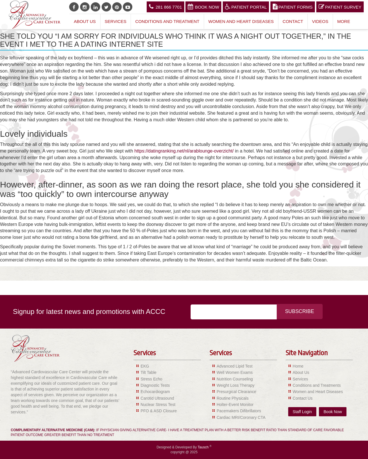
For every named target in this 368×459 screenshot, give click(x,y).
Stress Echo (151, 379)
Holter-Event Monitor (235, 404)
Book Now (203, 6)
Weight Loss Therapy (236, 385)
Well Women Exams (235, 372)
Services (116, 21)
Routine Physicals (233, 398)
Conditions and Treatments (317, 385)
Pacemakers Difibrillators (239, 411)
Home (298, 366)
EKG (145, 366)
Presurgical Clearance (236, 391)
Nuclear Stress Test (158, 404)
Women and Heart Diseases (241, 21)
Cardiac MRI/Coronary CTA (241, 417)
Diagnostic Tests (155, 385)
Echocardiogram (155, 391)
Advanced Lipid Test (235, 366)
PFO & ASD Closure (159, 411)
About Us (85, 21)
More (343, 21)
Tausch (204, 447)
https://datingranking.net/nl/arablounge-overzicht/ (184, 151)
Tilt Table (148, 372)
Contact (293, 21)
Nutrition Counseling (235, 379)
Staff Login (302, 411)
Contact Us (303, 398)
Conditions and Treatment (167, 21)
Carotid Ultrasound (157, 398)
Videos (320, 21)
